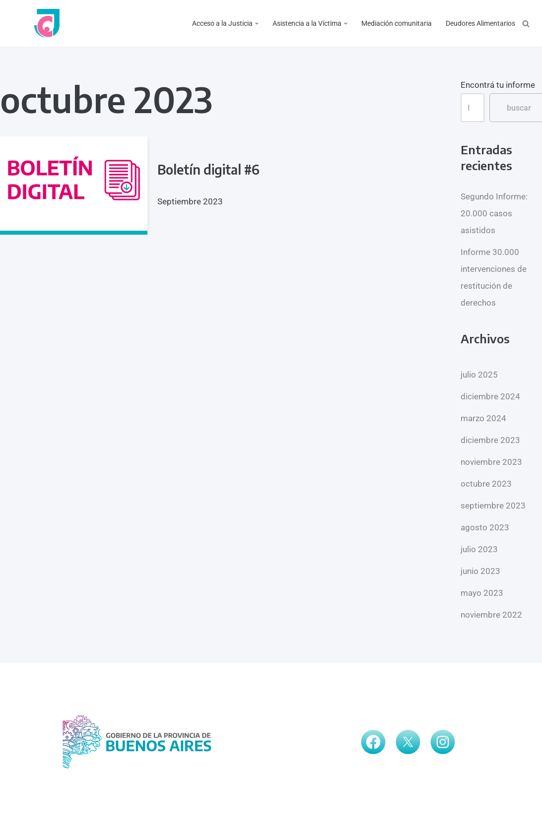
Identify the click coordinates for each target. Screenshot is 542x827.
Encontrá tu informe (498, 85)
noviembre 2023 (491, 462)
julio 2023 (479, 549)
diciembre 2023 (490, 440)
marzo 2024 (483, 418)
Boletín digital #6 (208, 169)
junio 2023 (480, 571)
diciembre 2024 (490, 396)
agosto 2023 (485, 527)
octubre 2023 (486, 484)
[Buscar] (526, 23)
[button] (257, 23)
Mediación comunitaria (396, 23)
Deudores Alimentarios (480, 23)
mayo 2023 (482, 593)
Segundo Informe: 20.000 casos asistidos (494, 213)
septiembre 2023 (493, 505)
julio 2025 (479, 375)
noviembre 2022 (491, 615)
